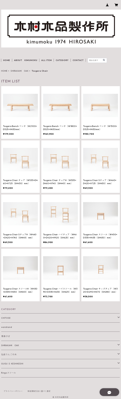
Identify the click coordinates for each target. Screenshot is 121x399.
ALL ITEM (46, 60)
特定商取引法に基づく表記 (39, 391)
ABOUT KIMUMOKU (25, 60)
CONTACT (78, 60)
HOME (6, 60)
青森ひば (5, 336)
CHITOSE (6, 318)
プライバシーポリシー (13, 391)
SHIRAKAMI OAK (19, 71)
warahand (6, 327)
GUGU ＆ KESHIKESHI (12, 363)
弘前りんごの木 (9, 354)
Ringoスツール (8, 372)
